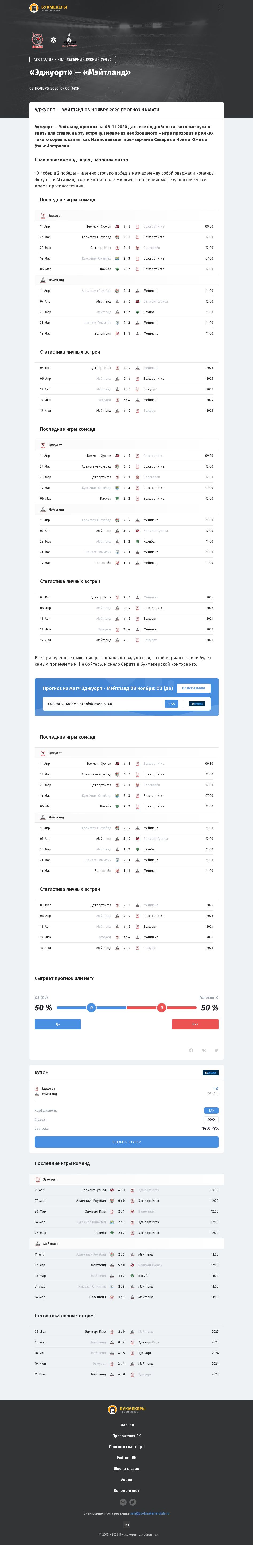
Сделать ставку (126, 1142)
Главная (126, 1425)
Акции (126, 1479)
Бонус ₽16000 (193, 688)
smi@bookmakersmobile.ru (149, 1513)
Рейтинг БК (126, 1458)
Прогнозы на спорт (126, 1447)
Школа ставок (126, 1468)
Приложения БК (126, 1436)
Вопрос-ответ (126, 1490)
